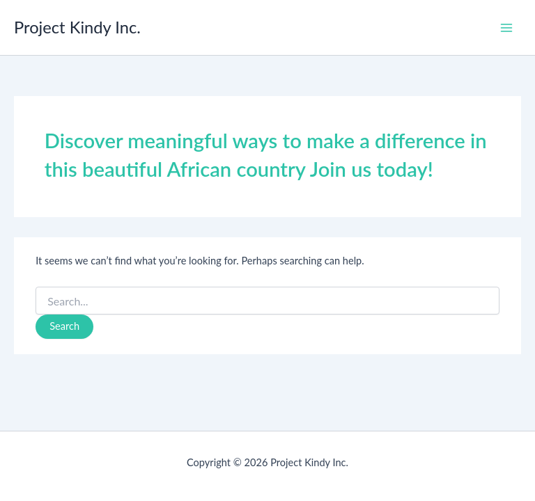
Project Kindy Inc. (77, 27)
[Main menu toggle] (506, 27)
